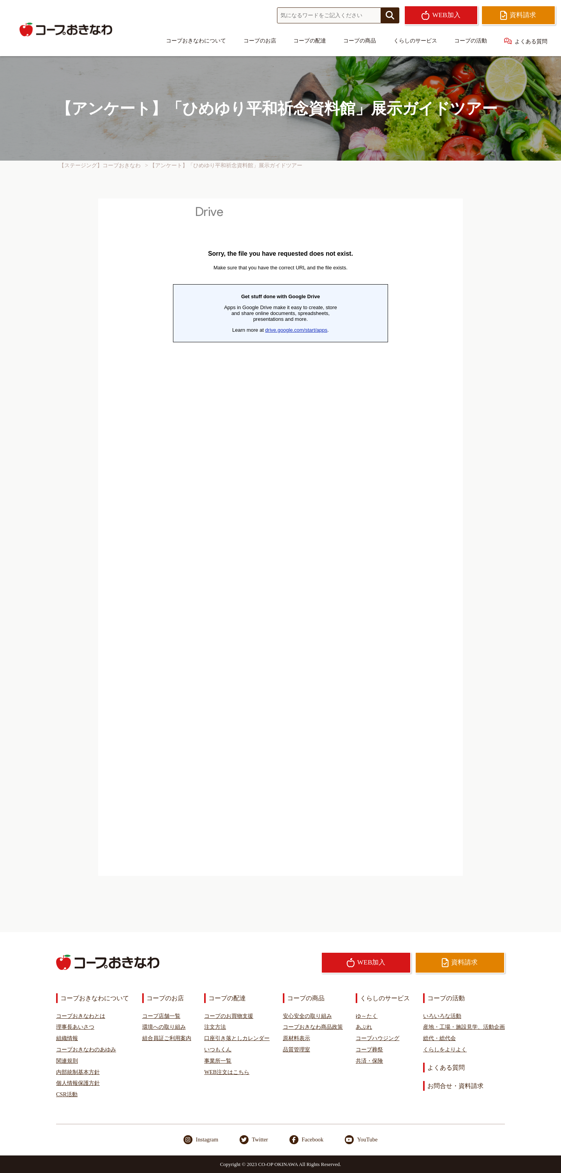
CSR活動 (67, 1094)
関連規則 (67, 1061)
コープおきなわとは (80, 1016)
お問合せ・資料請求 (455, 1086)
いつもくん (217, 1049)
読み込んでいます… (280, 537)
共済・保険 (369, 1061)
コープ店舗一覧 (161, 1016)
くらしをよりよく (445, 1049)
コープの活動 (470, 40)
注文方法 (215, 1027)
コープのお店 (259, 40)
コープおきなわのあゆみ (86, 1049)
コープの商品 (359, 40)
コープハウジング (377, 1038)
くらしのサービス (415, 40)
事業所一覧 (217, 1061)
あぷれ (364, 1027)
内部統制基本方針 (78, 1072)
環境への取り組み (164, 1027)
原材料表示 (296, 1038)
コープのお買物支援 (228, 1016)
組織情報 (67, 1038)
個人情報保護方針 (78, 1083)
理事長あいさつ (75, 1027)
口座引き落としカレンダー (237, 1038)
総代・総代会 (439, 1038)
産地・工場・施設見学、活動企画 (464, 1027)
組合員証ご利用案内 (166, 1038)
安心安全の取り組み (307, 1016)
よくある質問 (525, 41)
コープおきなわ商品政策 (313, 1027)
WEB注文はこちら (226, 1072)
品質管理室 (296, 1049)
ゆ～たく (367, 1016)
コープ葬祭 (369, 1049)
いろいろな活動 (442, 1016)
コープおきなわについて (196, 40)
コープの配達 (309, 40)
